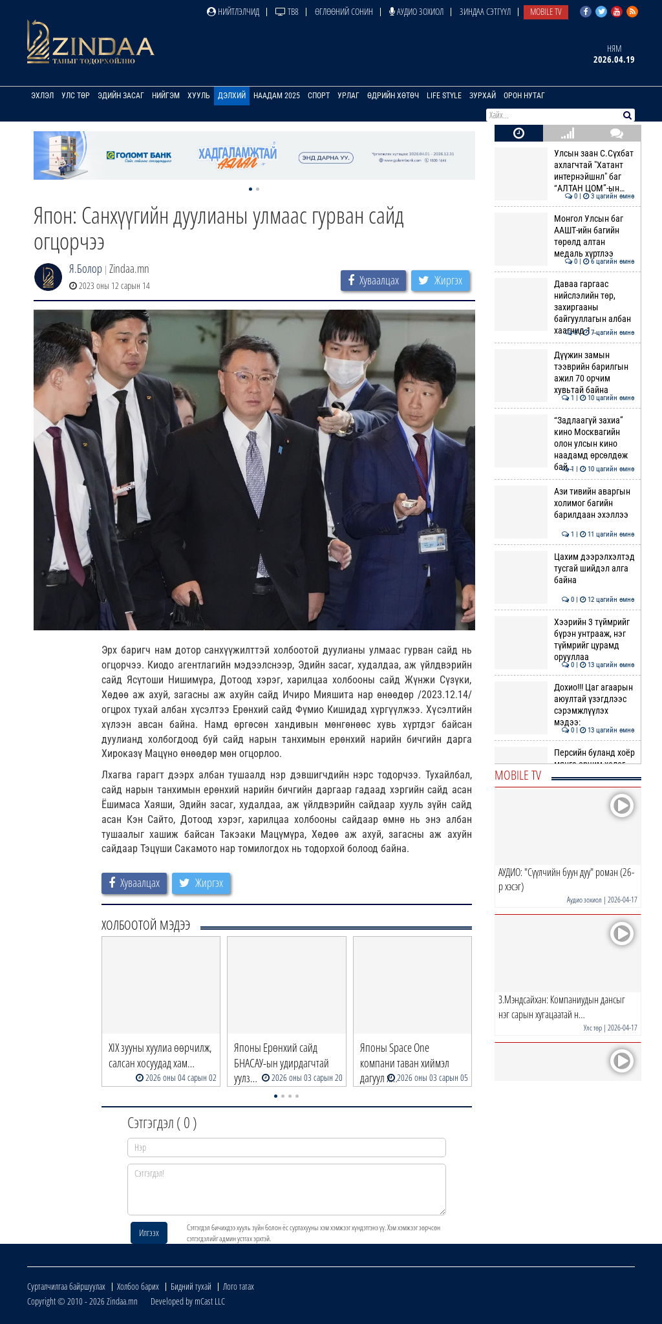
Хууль (198, 95)
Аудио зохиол (416, 11)
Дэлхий (232, 95)
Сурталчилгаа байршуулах (66, 1286)
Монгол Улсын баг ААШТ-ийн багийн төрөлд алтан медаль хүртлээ (565, 236)
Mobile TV (546, 11)
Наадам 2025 (276, 95)
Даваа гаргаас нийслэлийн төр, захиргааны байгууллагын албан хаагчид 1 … (565, 307)
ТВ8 (287, 11)
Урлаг (348, 95)
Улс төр (75, 95)
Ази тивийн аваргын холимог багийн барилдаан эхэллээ (565, 503)
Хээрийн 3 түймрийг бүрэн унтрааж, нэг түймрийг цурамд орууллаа (565, 639)
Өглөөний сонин (344, 11)
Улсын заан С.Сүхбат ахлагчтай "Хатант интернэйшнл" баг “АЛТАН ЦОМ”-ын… (565, 171)
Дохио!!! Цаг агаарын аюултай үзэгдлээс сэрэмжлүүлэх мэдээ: (565, 705)
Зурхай (482, 95)
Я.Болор (85, 268)
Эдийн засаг (121, 95)
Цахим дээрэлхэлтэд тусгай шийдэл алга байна (565, 568)
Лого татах (238, 1286)
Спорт (319, 95)
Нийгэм (166, 95)
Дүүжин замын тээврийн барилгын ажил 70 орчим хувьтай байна (565, 372)
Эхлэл (42, 95)
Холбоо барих (138, 1286)
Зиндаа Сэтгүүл (485, 11)
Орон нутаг (524, 95)
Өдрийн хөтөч (393, 95)
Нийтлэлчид (233, 11)
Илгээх (149, 1232)
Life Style (444, 95)
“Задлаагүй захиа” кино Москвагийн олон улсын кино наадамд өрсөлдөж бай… (565, 443)
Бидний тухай (191, 1286)
